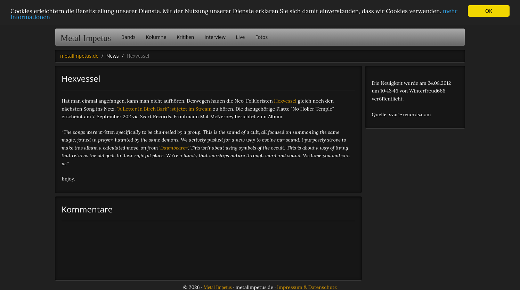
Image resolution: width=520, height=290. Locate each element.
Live (240, 37)
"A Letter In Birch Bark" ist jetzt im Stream (164, 109)
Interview (214, 37)
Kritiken (185, 37)
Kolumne (156, 37)
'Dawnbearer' (173, 148)
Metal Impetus (85, 38)
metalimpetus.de (79, 56)
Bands (128, 37)
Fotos (261, 37)
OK (488, 11)
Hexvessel (285, 101)
